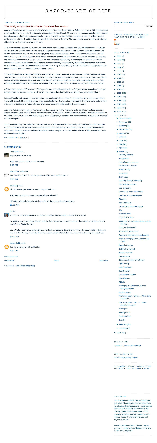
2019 (119, 74)
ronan (117, 44)
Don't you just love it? (127, 228)
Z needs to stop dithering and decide (134, 235)
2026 (119, 56)
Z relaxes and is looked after (130, 195)
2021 (119, 67)
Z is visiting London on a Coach (131, 260)
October (122, 126)
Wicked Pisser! (125, 214)
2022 (119, 63)
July (121, 137)
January (122, 328)
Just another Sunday (127, 275)
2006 (119, 333)
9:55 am (14, 179)
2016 (119, 82)
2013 (119, 93)
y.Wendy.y (14, 185)
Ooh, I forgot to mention (128, 162)
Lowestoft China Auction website (127, 345)
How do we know (17, 171)
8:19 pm (14, 251)
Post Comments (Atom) (25, 266)
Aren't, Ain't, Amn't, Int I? (129, 231)
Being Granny (124, 170)
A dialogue (123, 309)
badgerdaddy (15, 243)
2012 (119, 97)
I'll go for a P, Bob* (126, 217)
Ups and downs (125, 188)
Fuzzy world (124, 158)
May (121, 144)
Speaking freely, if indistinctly (130, 181)
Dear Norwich (124, 271)
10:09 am (14, 205)
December (123, 118)
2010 (119, 104)
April (121, 148)
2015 (119, 86)
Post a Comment (11, 257)
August (122, 133)
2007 (119, 115)
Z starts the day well (127, 249)
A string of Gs (124, 312)
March (122, 152)
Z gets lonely (124, 263)
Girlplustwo (14, 151)
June (121, 140)
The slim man (124, 278)
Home (56, 261)
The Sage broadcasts (127, 184)
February (123, 324)
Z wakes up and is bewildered (131, 192)
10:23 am (14, 237)
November (123, 122)
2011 (119, 100)
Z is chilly (122, 199)
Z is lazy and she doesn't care (131, 206)
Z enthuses (123, 177)
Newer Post (9, 261)
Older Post (103, 261)
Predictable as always (128, 166)
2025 (119, 60)
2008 (119, 111)
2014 (119, 89)
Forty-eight (123, 173)
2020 (119, 71)
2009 (119, 108)
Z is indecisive (124, 256)
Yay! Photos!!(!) (125, 203)
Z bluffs (122, 282)
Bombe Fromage (125, 252)
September (124, 129)
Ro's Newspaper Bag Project (126, 358)
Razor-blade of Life (78, 10)
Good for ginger (125, 316)
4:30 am (14, 165)
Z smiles (122, 320)
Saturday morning (126, 155)
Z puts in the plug (126, 245)
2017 (119, 78)
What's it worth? (125, 267)
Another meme (125, 292)
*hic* (121, 210)
